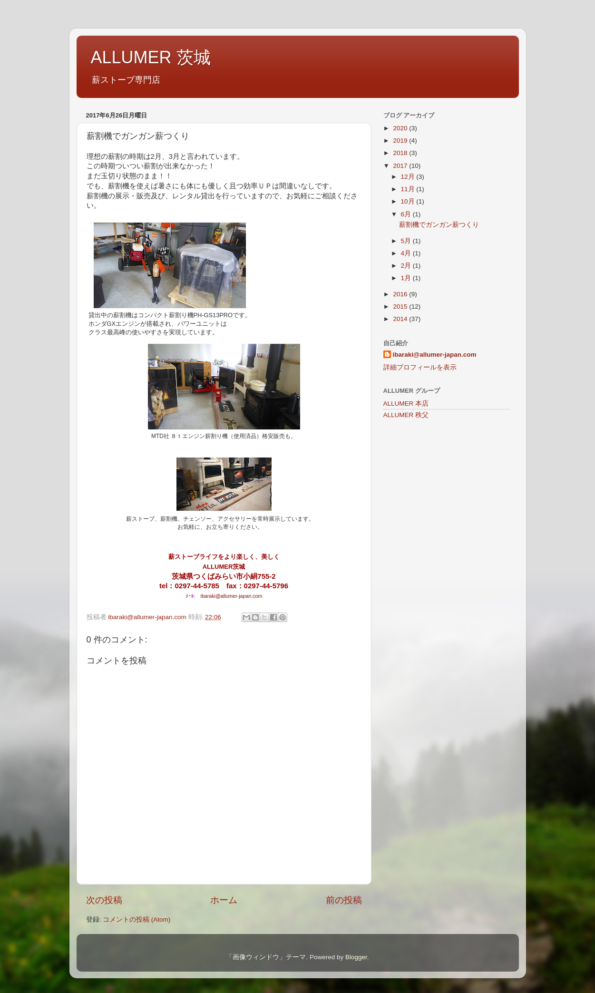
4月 (407, 253)
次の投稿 (104, 900)
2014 (401, 318)
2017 (401, 165)
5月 (407, 240)
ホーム (223, 900)
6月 (407, 214)
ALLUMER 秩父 (406, 415)
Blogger (356, 957)
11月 (409, 189)
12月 (409, 176)
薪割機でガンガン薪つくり (439, 224)
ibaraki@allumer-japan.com (232, 596)
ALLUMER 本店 (406, 403)
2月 (407, 265)
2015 (401, 306)
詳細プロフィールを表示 (420, 367)
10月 (409, 201)
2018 (401, 152)
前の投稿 (344, 900)
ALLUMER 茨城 (151, 57)
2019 (401, 140)
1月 (407, 278)
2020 (401, 128)
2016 (401, 294)
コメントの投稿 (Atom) (136, 919)
